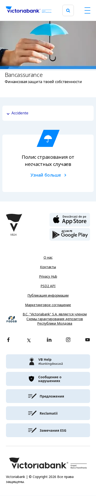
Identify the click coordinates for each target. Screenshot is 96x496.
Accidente (19, 113)
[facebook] (8, 340)
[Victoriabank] (28, 10)
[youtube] (87, 340)
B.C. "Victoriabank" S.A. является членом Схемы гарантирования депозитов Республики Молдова (55, 319)
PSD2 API (48, 286)
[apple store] (70, 219)
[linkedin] (49, 340)
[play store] (70, 234)
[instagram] (68, 340)
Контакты (48, 267)
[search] (68, 11)
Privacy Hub (48, 276)
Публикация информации (48, 295)
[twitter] (28, 340)
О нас (48, 257)
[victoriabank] (48, 361)
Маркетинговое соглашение (48, 305)
